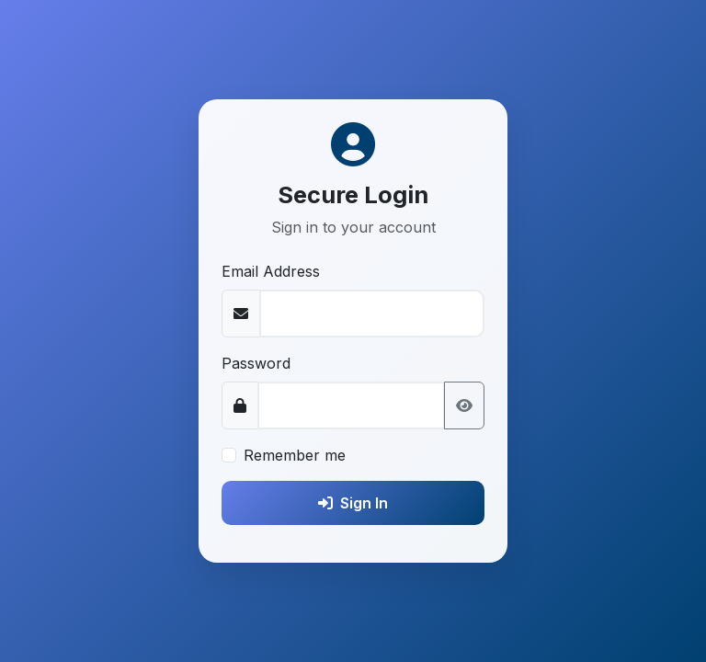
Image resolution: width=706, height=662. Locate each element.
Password (256, 363)
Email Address (271, 271)
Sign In (353, 503)
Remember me (295, 455)
